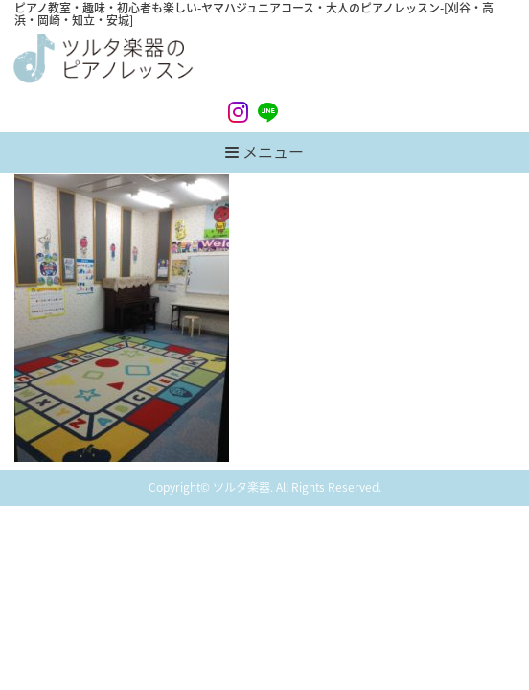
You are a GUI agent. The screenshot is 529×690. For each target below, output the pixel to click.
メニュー (264, 151)
